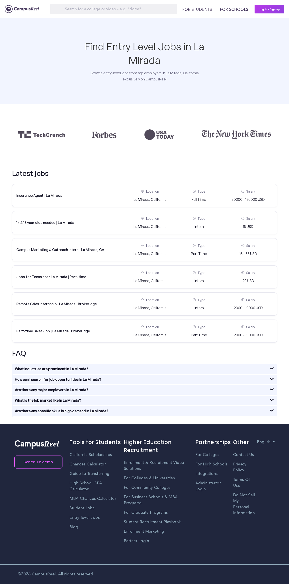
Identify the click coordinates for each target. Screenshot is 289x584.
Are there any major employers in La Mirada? (51, 390)
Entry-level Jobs (85, 518)
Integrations (206, 474)
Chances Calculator (88, 464)
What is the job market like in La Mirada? (48, 400)
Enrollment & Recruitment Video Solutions (154, 466)
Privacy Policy (240, 467)
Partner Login (136, 541)
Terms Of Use (241, 483)
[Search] (113, 9)
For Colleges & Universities (149, 478)
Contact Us (243, 455)
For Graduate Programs (146, 513)
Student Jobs (82, 508)
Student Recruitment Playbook (152, 522)
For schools (234, 10)
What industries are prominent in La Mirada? (51, 369)
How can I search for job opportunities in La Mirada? (58, 379)
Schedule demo (38, 462)
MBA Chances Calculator (93, 499)
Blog (74, 527)
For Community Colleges (147, 488)
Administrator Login (208, 486)
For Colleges (207, 455)
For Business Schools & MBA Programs (151, 500)
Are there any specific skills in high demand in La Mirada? (61, 411)
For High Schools (211, 464)
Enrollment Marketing (144, 532)
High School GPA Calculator (86, 486)
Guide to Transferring (90, 474)
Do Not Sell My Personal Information (244, 504)
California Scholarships (91, 455)
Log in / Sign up (269, 9)
